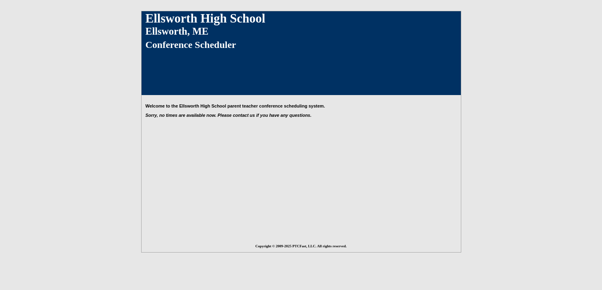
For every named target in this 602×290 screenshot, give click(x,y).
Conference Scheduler (191, 44)
